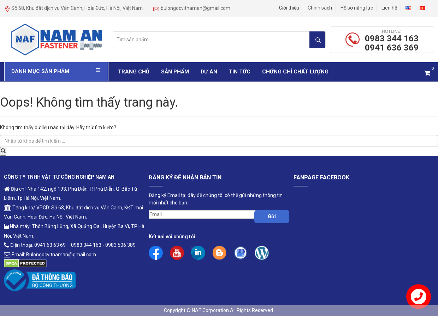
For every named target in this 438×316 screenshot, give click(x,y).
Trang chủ (133, 71)
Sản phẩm (175, 71)
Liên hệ (389, 8)
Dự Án (209, 71)
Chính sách (320, 8)
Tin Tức (239, 71)
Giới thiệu (289, 8)
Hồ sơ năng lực (357, 8)
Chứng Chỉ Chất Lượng (295, 71)
